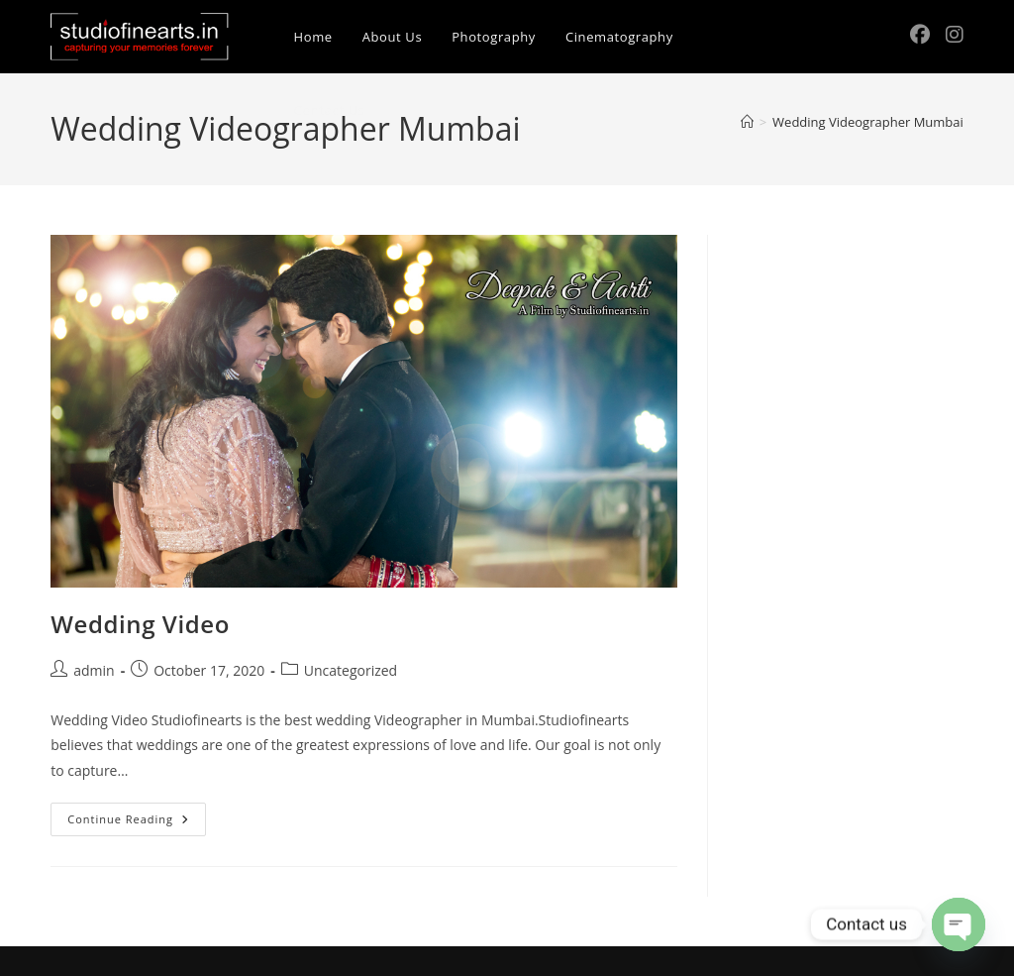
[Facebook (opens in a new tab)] (920, 35)
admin (93, 670)
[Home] (747, 122)
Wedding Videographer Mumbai (867, 122)
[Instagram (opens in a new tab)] (954, 35)
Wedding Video (140, 623)
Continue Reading (136, 823)
